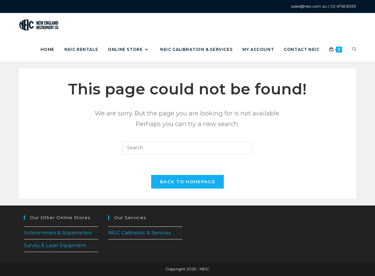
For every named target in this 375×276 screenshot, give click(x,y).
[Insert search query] (187, 148)
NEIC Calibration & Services (139, 233)
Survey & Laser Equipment (55, 245)
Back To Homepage (187, 181)
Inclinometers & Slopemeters (58, 233)
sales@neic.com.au (309, 6)
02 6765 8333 (343, 6)
